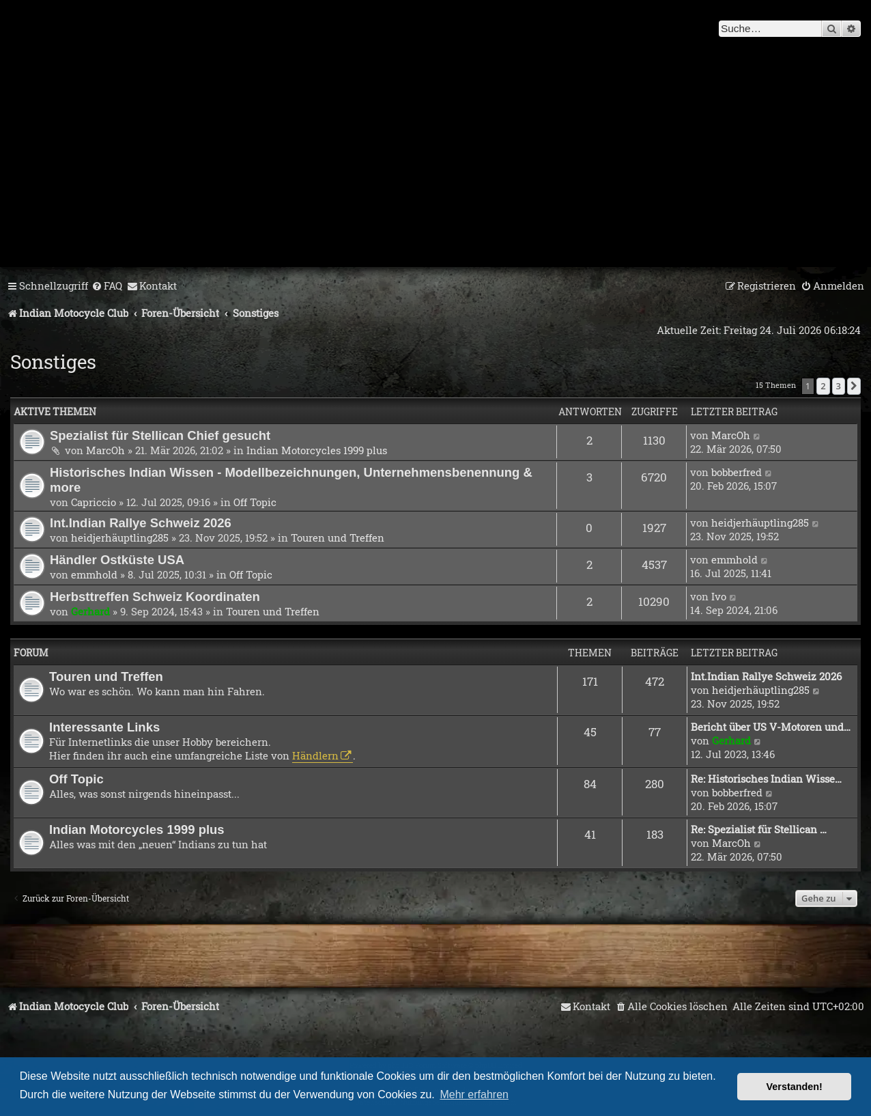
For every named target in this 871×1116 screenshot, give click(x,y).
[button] (854, 386)
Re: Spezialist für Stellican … (759, 829)
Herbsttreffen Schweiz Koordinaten (155, 596)
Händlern (315, 755)
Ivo (718, 596)
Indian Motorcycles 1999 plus (316, 450)
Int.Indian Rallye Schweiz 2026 (140, 523)
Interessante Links (104, 727)
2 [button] (822, 386)
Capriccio (93, 502)
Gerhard (90, 611)
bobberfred (736, 472)
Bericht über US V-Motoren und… (771, 727)
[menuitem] (106, 286)
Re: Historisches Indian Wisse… (766, 778)
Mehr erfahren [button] (474, 1094)
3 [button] (838, 386)
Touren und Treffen (337, 537)
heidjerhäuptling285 (120, 537)
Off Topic (254, 502)
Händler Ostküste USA (117, 560)
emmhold (94, 574)
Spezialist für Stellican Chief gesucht (160, 435)
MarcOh (105, 450)
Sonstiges (53, 361)
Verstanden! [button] (795, 1086)
